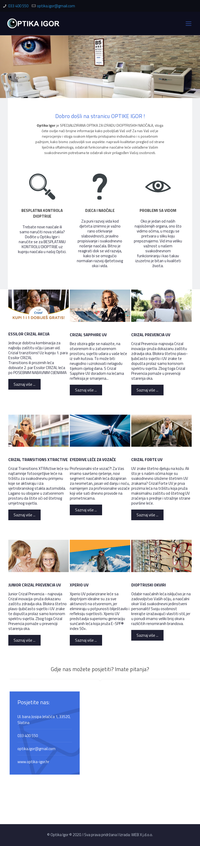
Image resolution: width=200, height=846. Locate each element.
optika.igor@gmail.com (56, 6)
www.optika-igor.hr (33, 762)
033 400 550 (18, 6)
